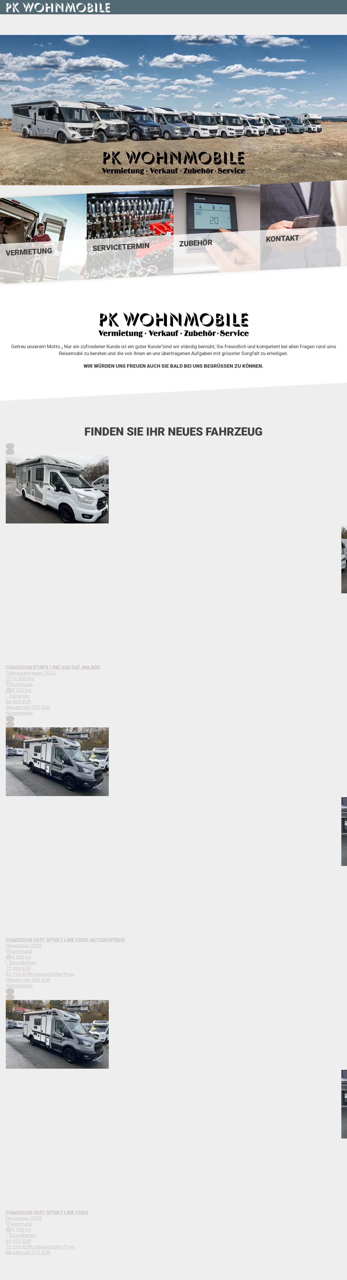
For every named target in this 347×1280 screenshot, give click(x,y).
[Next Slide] (10, 452)
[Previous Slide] (10, 446)
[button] (173, 490)
